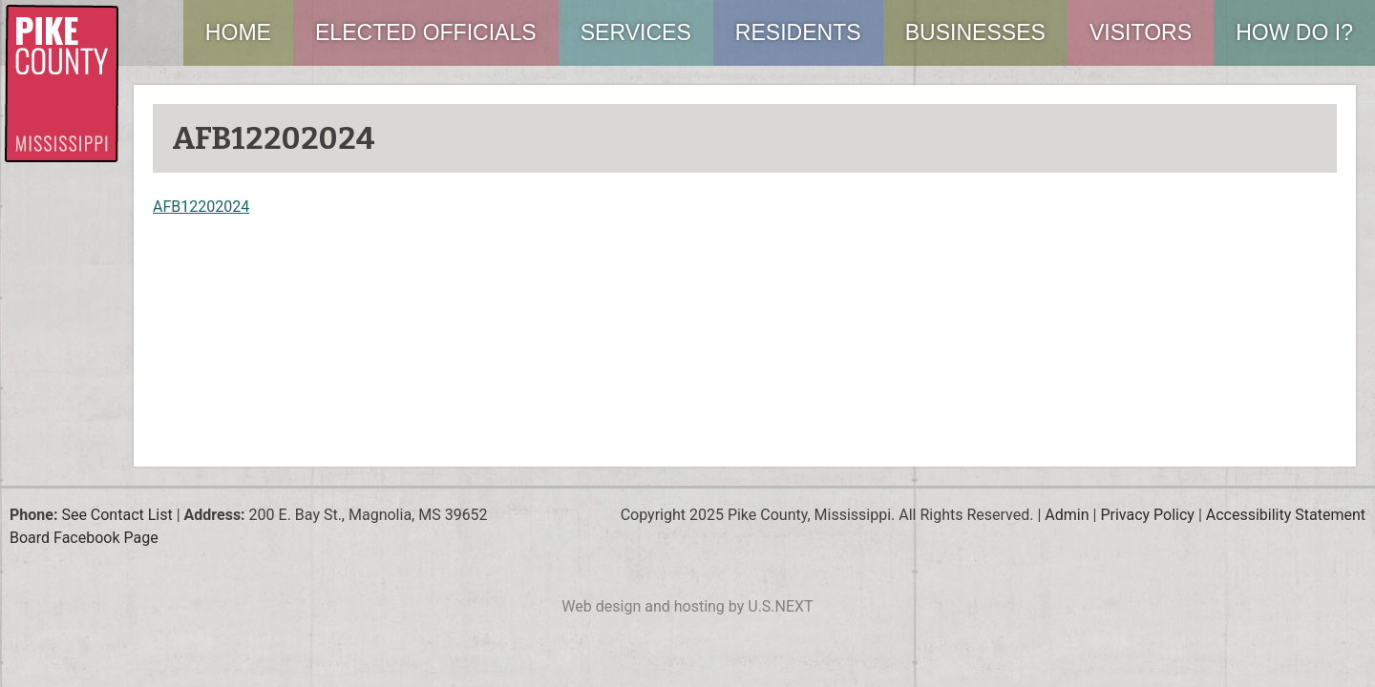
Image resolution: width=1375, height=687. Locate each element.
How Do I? (1294, 32)
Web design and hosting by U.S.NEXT (687, 606)
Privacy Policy (1147, 515)
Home (238, 32)
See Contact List (116, 515)
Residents (798, 32)
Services (636, 32)
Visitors (1140, 32)
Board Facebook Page (84, 538)
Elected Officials (426, 32)
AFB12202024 (201, 207)
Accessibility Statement (1285, 515)
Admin (1067, 515)
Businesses (975, 32)
